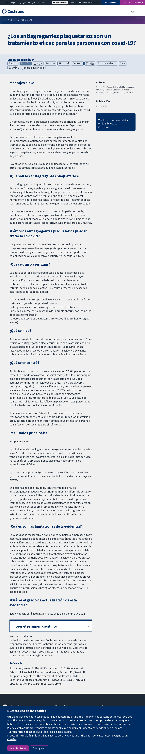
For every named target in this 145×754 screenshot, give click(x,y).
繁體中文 (14, 67)
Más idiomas (60, 2)
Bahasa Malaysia (107, 63)
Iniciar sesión (110, 2)
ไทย (122, 63)
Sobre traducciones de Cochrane (84, 2)
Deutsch (77, 63)
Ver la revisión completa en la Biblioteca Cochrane (113, 123)
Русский (41, 2)
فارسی (23, 2)
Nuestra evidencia (25, 19)
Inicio (10, 19)
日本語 (90, 63)
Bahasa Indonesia (33, 67)
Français (31, 2)
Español (5, 2)
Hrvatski (64, 63)
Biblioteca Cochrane (132, 2)
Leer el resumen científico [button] (36, 626)
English (14, 2)
